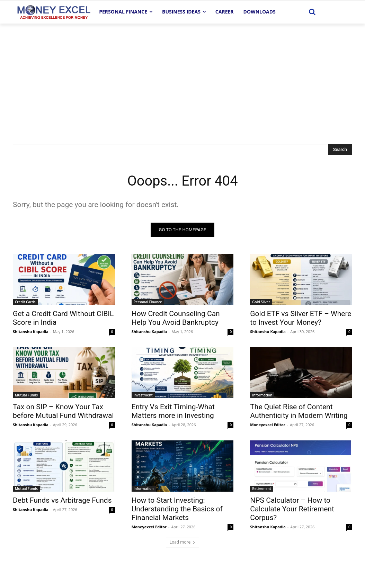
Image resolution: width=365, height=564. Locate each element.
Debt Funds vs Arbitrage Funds (62, 500)
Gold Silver (261, 302)
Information (262, 395)
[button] (312, 11)
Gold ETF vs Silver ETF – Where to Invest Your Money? (300, 318)
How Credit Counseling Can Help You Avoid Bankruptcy (176, 318)
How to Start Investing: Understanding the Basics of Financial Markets (177, 509)
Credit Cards (25, 302)
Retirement (261, 488)
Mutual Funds (26, 395)
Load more (183, 542)
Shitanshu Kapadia (30, 331)
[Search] (340, 149)
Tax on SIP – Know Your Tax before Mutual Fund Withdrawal (63, 411)
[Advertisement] (182, 75)
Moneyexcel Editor (267, 425)
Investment (143, 395)
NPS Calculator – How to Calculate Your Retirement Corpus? (292, 509)
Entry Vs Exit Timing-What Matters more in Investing (173, 411)
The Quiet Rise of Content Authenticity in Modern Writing (299, 411)
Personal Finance (148, 302)
